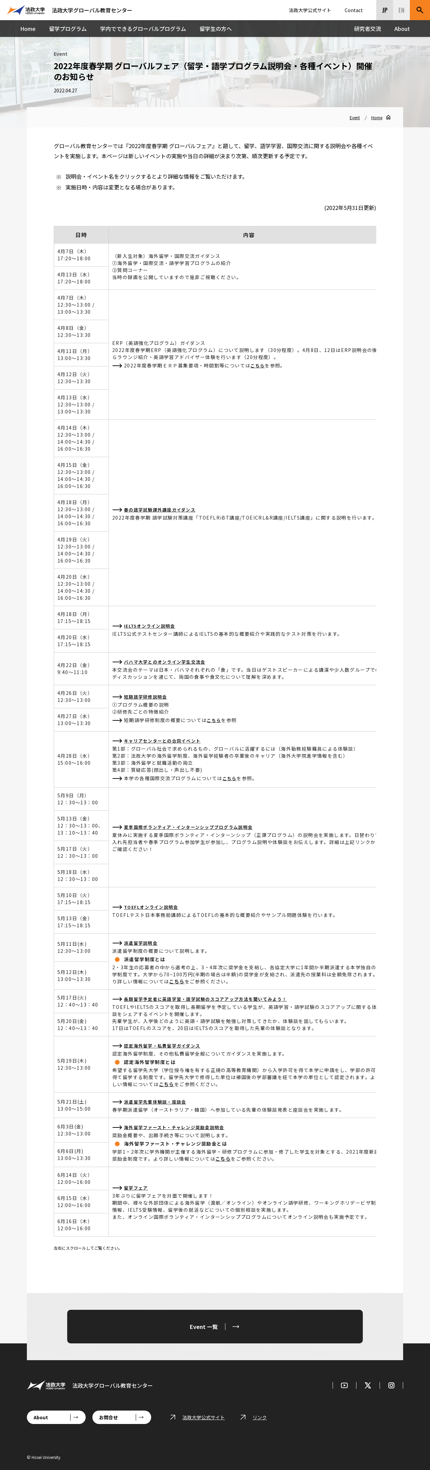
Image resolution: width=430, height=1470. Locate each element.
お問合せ (108, 1417)
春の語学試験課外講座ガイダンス (162, 509)
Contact (354, 10)
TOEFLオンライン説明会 (153, 906)
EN (401, 10)
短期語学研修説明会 (147, 696)
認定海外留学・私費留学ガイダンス (165, 1045)
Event (355, 117)
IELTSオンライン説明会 (152, 625)
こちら (258, 365)
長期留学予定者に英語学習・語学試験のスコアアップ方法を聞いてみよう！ (212, 998)
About (402, 29)
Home (28, 29)
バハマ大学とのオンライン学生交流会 (168, 661)
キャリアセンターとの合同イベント (165, 740)
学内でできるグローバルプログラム (143, 29)
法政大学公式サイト (310, 10)
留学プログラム (68, 29)
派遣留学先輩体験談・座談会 (157, 1101)
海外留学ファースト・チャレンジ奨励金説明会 (178, 1127)
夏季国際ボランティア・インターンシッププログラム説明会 (193, 826)
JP (385, 10)
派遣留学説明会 (142, 942)
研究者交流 (367, 29)
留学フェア (137, 1187)
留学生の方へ (216, 29)
